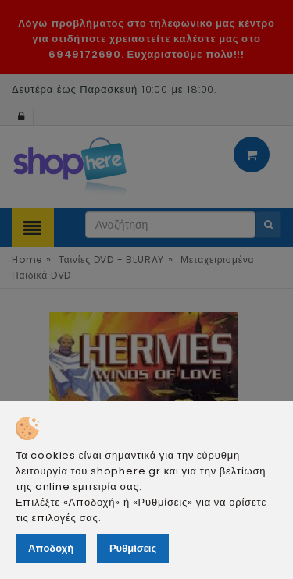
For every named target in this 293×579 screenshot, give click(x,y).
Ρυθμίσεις (132, 548)
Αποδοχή (50, 548)
